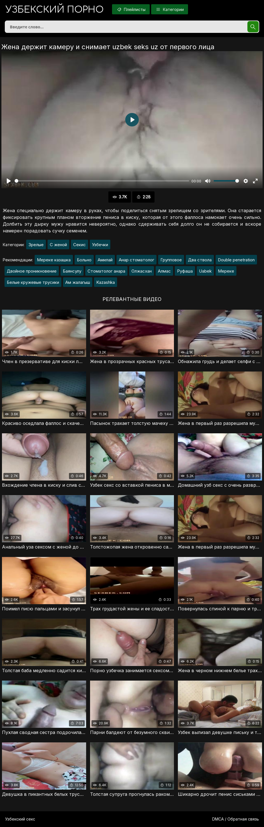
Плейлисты (131, 9)
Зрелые (36, 244)
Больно (84, 259)
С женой (58, 244)
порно (55, 10)
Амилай (105, 259)
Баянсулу (72, 271)
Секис (79, 244)
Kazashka (105, 282)
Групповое (171, 259)
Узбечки (100, 244)
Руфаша (185, 271)
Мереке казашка (54, 259)
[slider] (102, 180)
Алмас (164, 271)
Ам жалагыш (77, 282)
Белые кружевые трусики (33, 282)
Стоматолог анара (106, 271)
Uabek (205, 271)
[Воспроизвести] (8, 180)
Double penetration (236, 259)
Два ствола (200, 259)
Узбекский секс (20, 819)
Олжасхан (141, 271)
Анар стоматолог (136, 259)
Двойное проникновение (32, 271)
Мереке (226, 271)
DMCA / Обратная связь (235, 819)
